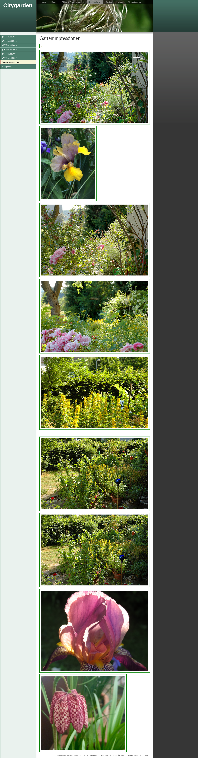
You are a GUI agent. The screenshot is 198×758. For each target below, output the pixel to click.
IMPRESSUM (133, 755)
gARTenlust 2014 (9, 37)
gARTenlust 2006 (9, 49)
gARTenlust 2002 (9, 58)
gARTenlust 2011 (9, 41)
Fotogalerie (6, 67)
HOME (145, 755)
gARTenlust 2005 (9, 54)
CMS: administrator (90, 755)
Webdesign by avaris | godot (67, 755)
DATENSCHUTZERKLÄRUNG (112, 755)
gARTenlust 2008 (9, 45)
